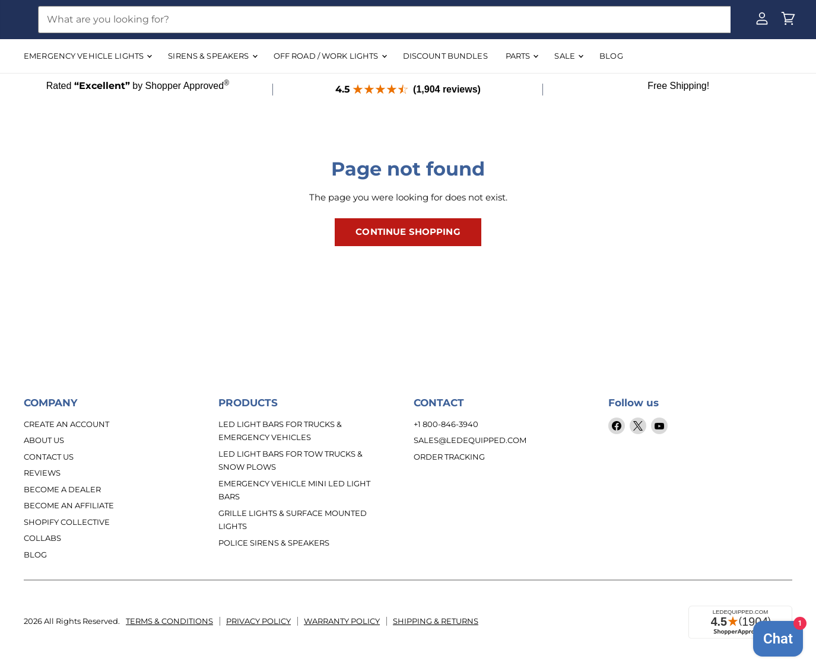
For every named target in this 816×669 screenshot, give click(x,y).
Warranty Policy (342, 620)
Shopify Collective (67, 522)
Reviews (42, 472)
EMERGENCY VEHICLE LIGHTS (87, 55)
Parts (522, 55)
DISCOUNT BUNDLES (445, 55)
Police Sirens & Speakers (273, 542)
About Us (44, 440)
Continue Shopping (408, 232)
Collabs (42, 538)
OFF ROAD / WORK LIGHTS (330, 55)
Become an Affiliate (69, 505)
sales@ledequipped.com (470, 440)
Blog (35, 554)
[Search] (384, 19)
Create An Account (66, 424)
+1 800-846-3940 (446, 424)
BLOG (611, 55)
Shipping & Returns (435, 620)
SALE (568, 55)
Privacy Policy (258, 620)
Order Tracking (449, 456)
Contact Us (49, 456)
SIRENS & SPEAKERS (212, 55)
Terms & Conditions (169, 620)
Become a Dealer (62, 489)
